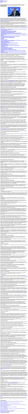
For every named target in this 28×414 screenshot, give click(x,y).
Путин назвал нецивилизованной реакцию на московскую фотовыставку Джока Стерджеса (12, 408)
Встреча (12, 410)
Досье (3, 411)
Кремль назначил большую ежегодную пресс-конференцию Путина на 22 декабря (11, 401)
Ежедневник (7, 411)
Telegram (12, 411)
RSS (10, 411)
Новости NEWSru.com (3, 412)
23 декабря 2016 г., (5, 409)
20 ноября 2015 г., (5, 403)
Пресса (14, 410)
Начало (1, 411)
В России (1, 2)
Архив (5, 411)
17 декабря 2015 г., (5, 407)
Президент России (8, 410)
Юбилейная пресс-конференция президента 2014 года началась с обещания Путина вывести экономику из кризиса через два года (13, 405)
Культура (1, 409)
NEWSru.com (3, 1)
